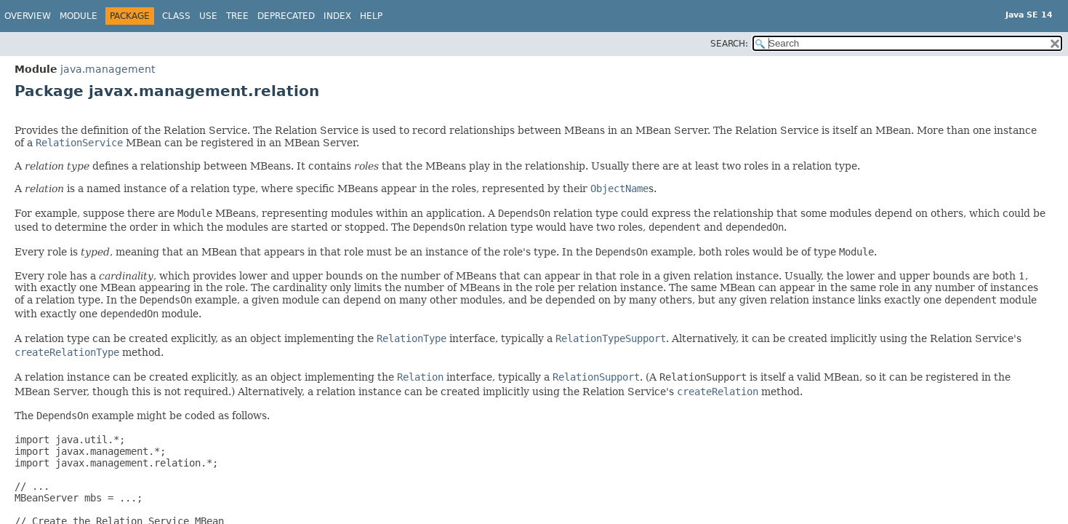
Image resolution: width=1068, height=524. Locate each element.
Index (337, 16)
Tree (237, 16)
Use (208, 16)
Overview (27, 16)
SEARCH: (729, 44)
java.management (107, 69)
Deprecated (286, 16)
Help (371, 16)
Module (78, 16)
